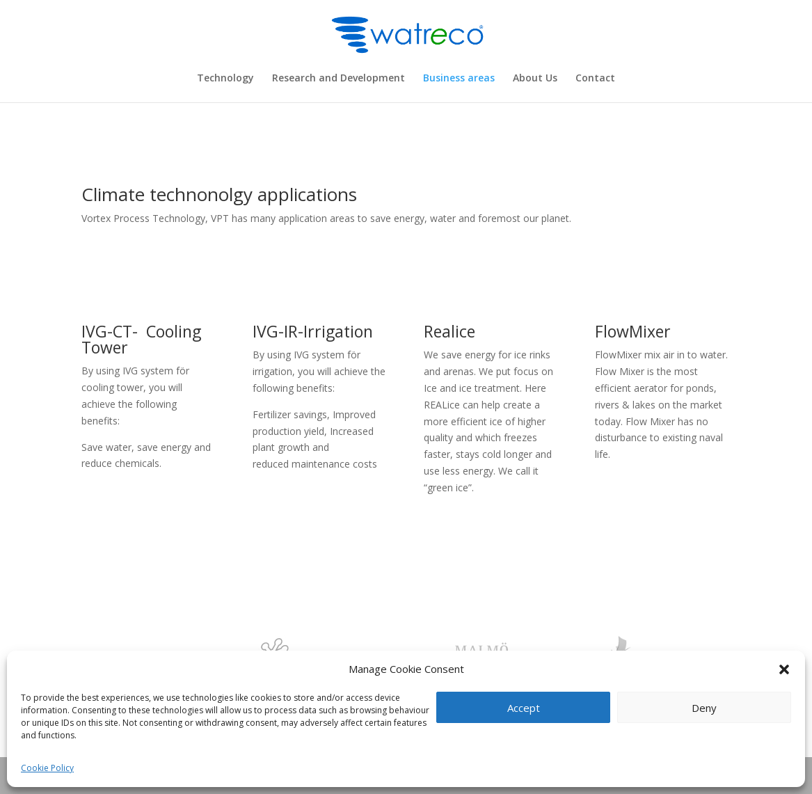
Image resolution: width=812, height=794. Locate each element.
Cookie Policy (47, 768)
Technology (225, 78)
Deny (704, 708)
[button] (784, 669)
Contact (595, 78)
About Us (535, 78)
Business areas (459, 78)
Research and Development (338, 78)
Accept (523, 708)
